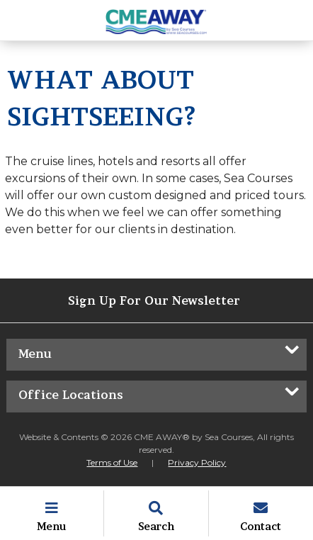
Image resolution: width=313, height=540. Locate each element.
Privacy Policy (197, 462)
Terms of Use (111, 462)
